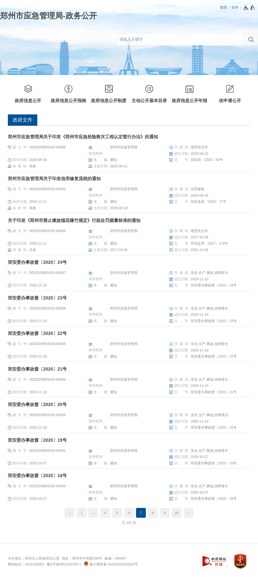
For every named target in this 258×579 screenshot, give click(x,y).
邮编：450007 (115, 558)
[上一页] (69, 513)
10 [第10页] (177, 513)
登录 (234, 7)
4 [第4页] (105, 513)
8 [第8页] (153, 513)
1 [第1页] (81, 513)
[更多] (93, 513)
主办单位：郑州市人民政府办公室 (33, 558)
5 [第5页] (117, 513)
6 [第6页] (129, 513)
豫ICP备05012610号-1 (64, 564)
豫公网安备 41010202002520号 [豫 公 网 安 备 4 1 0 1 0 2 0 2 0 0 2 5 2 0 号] (111, 563)
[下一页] (188, 513)
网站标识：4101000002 (26, 564)
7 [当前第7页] (141, 513)
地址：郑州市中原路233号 (82, 558)
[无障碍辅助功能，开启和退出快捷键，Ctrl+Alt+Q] (249, 8)
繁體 (223, 7)
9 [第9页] (165, 513)
